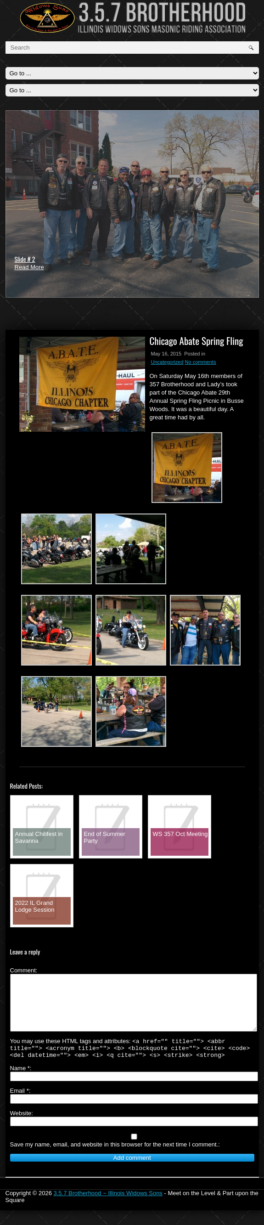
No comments (200, 362)
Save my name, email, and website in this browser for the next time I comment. (114, 1159)
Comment (23, 970)
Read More (29, 267)
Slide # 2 (25, 259)
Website (21, 1127)
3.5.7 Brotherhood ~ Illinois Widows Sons (107, 1207)
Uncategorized (167, 362)
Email (19, 1105)
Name (20, 1082)
